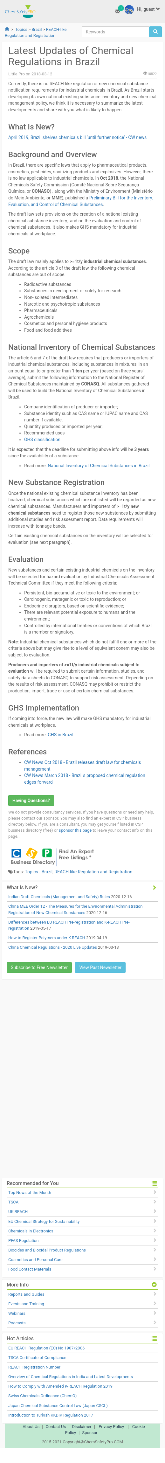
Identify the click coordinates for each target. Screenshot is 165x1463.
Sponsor (89, 1432)
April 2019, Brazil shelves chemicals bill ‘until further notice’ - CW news (77, 137)
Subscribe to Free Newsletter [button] (39, 967)
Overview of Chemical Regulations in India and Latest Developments (70, 1376)
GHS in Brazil (60, 734)
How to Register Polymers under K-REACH (46, 937)
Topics (21, 29)
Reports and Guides (26, 1294)
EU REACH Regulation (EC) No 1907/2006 (46, 1348)
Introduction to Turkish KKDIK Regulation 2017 (50, 1415)
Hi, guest (142, 9)
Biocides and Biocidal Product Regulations (47, 1250)
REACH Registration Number (34, 1367)
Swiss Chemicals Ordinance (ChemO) (42, 1395)
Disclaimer (81, 1426)
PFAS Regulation (23, 1240)
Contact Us (55, 1426)
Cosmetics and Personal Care (35, 1259)
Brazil (36, 29)
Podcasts (16, 1323)
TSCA (13, 1202)
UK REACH (18, 1211)
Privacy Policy (111, 1426)
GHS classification (42, 439)
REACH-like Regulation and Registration (93, 871)
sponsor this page (75, 830)
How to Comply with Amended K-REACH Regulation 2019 (60, 1386)
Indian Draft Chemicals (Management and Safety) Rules (59, 896)
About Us (31, 1426)
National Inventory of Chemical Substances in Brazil (98, 465)
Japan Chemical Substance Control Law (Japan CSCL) (58, 1405)
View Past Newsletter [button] (100, 967)
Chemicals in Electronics (30, 1231)
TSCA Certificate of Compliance (37, 1357)
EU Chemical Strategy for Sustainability (43, 1221)
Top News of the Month (29, 1192)
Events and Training (26, 1303)
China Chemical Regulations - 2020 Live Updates (52, 947)
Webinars (16, 1313)
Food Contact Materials (29, 1269)
